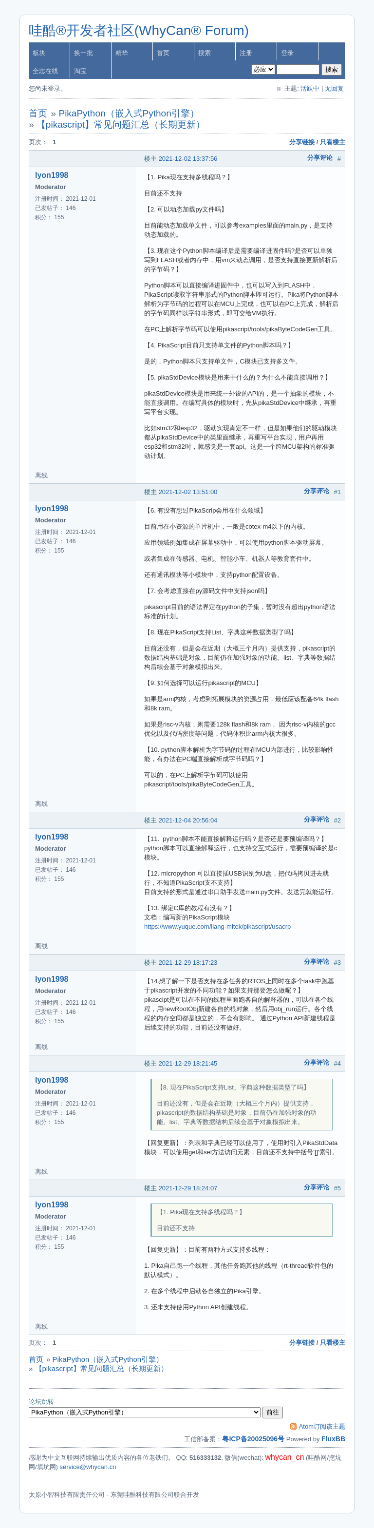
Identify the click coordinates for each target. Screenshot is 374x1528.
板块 (39, 53)
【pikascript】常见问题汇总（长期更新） (121, 124)
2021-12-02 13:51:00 (188, 492)
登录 (287, 53)
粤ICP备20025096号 (253, 1439)
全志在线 (45, 71)
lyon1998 (51, 175)
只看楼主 (332, 142)
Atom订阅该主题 (322, 1426)
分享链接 (302, 142)
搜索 (204, 53)
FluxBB (333, 1439)
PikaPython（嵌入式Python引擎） (128, 113)
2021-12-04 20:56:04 (188, 820)
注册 (246, 53)
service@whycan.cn (88, 1467)
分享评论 (320, 157)
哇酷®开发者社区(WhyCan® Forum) (139, 30)
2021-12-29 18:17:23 (188, 962)
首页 (163, 53)
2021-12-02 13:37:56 (188, 158)
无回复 (334, 88)
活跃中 (309, 88)
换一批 (83, 53)
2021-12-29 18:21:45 (188, 1063)
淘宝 (80, 71)
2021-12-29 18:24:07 (188, 1188)
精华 (121, 53)
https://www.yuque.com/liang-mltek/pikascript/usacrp (217, 926)
